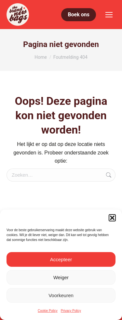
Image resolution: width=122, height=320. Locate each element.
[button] (112, 218)
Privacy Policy (71, 310)
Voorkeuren (61, 295)
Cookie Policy (48, 310)
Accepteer (61, 259)
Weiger (61, 277)
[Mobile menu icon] (108, 14)
